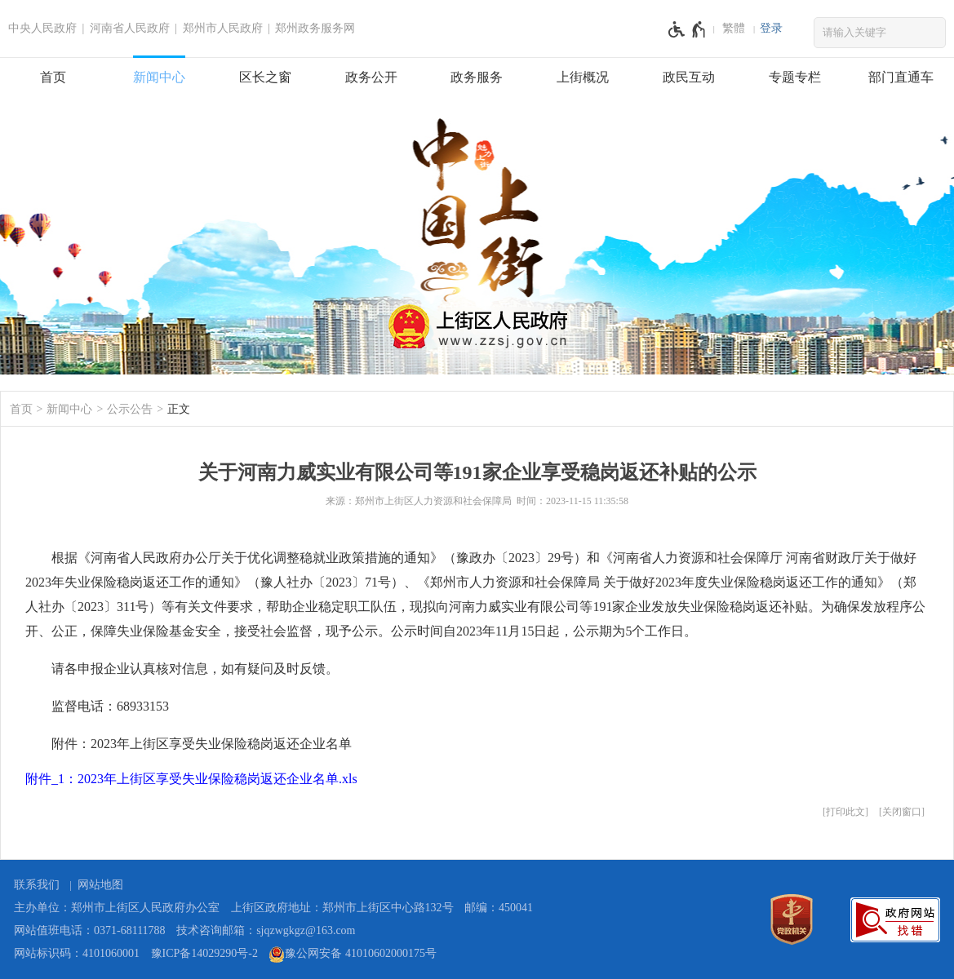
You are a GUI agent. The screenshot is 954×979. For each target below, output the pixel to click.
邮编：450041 (498, 907)
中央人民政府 (42, 28)
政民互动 (689, 77)
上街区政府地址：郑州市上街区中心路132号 (342, 907)
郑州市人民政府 (223, 28)
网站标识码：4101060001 (77, 953)
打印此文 (845, 811)
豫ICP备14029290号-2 (204, 953)
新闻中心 (159, 77)
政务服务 (476, 77)
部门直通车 (901, 77)
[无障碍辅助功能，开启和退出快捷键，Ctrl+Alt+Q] (687, 29)
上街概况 (583, 77)
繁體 (733, 28)
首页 (53, 77)
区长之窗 (265, 77)
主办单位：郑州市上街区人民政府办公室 (117, 907)
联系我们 (37, 885)
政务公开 (371, 77)
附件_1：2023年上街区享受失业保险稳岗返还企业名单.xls (191, 779)
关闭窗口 (901, 811)
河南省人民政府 (130, 28)
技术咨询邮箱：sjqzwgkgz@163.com (265, 930)
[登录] (771, 28)
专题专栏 (795, 77)
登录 (771, 28)
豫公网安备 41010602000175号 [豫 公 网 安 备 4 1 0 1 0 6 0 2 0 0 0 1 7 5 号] (352, 954)
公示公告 (130, 409)
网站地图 (100, 885)
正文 (178, 409)
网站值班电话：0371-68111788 (90, 930)
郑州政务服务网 (315, 28)
